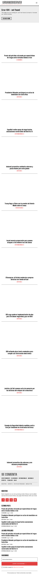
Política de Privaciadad (18, 567)
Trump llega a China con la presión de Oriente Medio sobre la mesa (19, 204)
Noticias (19, 96)
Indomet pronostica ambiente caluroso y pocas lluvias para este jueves (19, 168)
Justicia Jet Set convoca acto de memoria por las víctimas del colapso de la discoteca (19, 389)
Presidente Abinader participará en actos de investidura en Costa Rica (19, 94)
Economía (19, 59)
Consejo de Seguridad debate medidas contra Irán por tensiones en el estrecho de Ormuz (19, 426)
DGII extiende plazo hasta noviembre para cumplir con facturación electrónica (19, 352)
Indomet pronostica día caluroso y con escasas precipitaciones (19, 463)
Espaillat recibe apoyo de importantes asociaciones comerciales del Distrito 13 (19, 131)
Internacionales (19, 133)
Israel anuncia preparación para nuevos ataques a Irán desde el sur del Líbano (19, 241)
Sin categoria (19, 207)
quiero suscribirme (20, 563)
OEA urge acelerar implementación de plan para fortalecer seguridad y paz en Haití (19, 315)
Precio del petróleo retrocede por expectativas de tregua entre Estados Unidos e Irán (19, 57)
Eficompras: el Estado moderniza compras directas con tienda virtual (19, 278)
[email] (19, 559)
